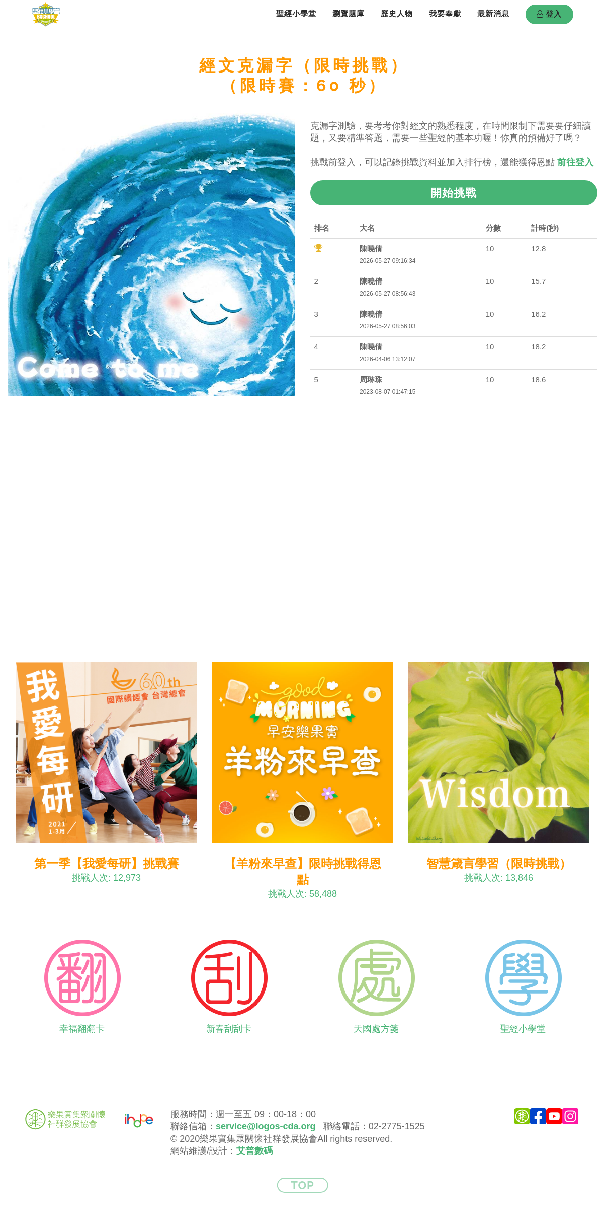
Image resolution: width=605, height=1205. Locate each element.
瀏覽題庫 (348, 13)
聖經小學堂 (296, 13)
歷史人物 (397, 13)
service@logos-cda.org (266, 1126)
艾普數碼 (254, 1151)
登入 (549, 14)
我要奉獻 (445, 13)
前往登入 (575, 162)
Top (302, 1185)
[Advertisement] (302, 527)
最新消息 (493, 13)
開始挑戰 (453, 192)
